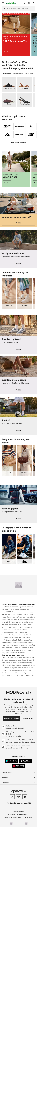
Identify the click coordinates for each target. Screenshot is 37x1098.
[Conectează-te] (24, 3)
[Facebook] (24, 1094)
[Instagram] (12, 1094)
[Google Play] (11, 1058)
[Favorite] (29, 3)
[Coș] (33, 3)
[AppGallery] (18, 1063)
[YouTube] (18, 1094)
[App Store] (25, 1058)
